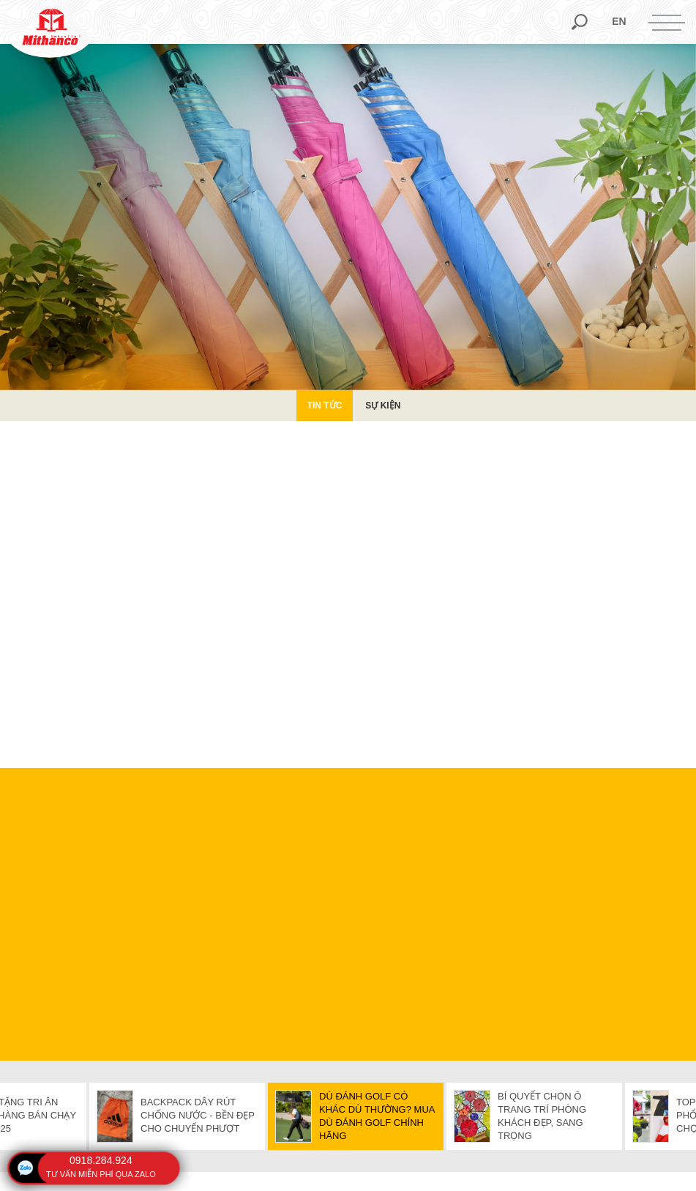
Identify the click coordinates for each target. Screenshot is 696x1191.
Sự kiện (382, 405)
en (619, 21)
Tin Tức (325, 405)
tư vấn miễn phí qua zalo (101, 1174)
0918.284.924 (101, 1160)
